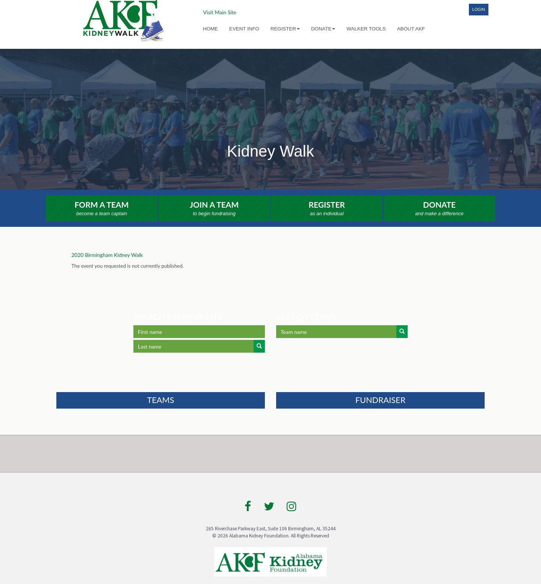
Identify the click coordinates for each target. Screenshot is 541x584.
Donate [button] (323, 29)
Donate (439, 208)
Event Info (244, 29)
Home (210, 29)
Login (478, 9)
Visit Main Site (220, 12)
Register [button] (285, 29)
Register (327, 208)
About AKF (411, 29)
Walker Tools (365, 29)
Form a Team (102, 208)
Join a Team (214, 208)
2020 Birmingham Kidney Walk (107, 255)
